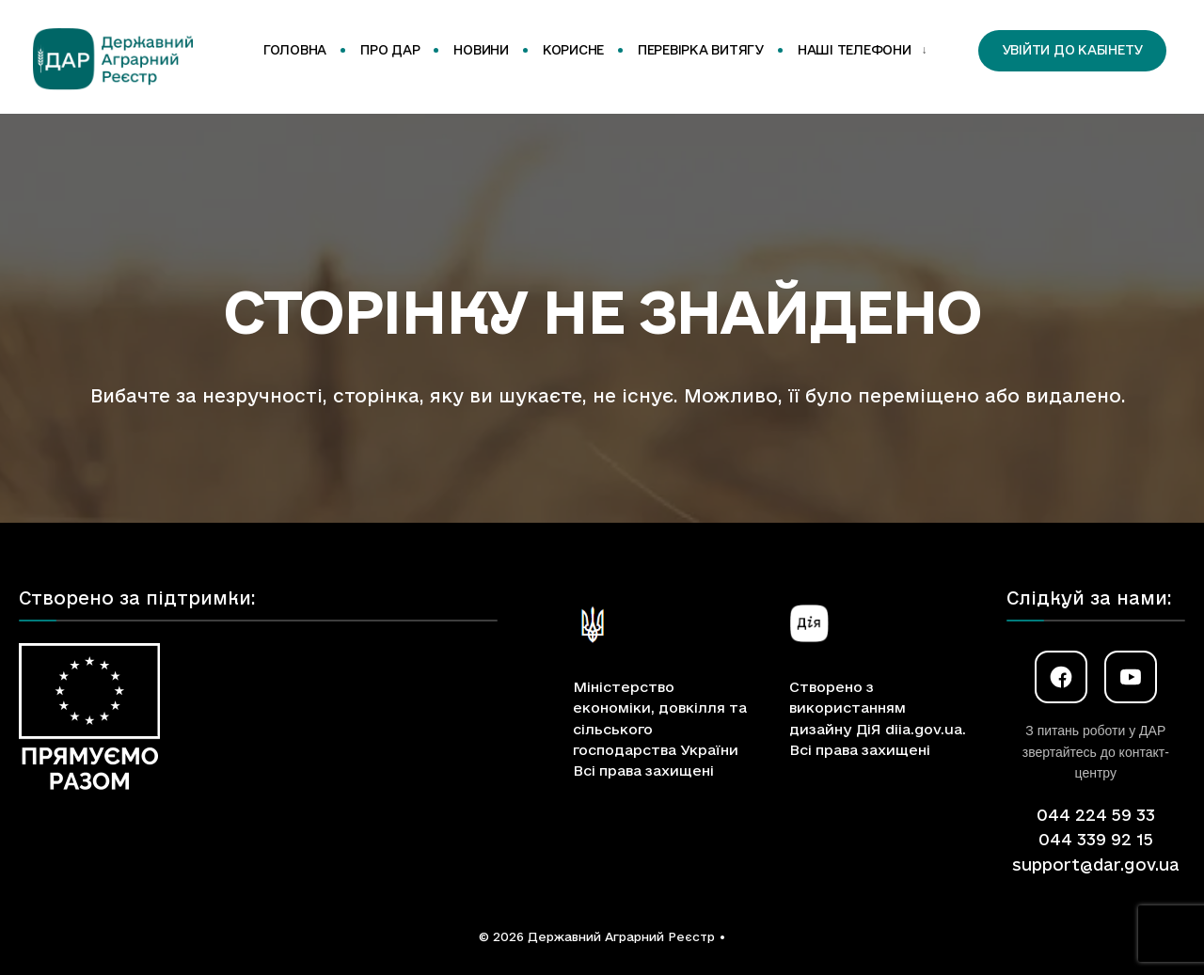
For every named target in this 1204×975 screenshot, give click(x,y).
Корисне (573, 49)
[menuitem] (859, 51)
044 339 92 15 (1095, 839)
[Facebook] (1061, 677)
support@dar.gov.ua (1096, 864)
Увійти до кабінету (1072, 49)
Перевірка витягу (701, 49)
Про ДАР (390, 49)
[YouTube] (1130, 677)
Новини (480, 49)
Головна (294, 49)
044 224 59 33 (1096, 815)
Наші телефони (854, 49)
